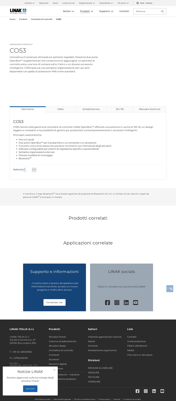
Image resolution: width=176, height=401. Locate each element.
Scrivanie (93, 345)
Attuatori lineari (57, 337)
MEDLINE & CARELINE (100, 368)
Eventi (55, 3)
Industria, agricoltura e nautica (104, 337)
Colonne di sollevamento (62, 341)
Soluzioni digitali (58, 364)
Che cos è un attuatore (139, 355)
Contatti (131, 337)
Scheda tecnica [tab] (90, 109)
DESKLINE (93, 372)
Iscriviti (30, 388)
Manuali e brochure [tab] (149, 109)
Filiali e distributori (137, 345)
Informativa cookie (42, 399)
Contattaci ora (54, 302)
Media (130, 350)
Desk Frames (56, 368)
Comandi (54, 355)
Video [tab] (60, 109)
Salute (91, 341)
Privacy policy (104, 399)
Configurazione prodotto (62, 379)
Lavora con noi (69, 3)
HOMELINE (94, 381)
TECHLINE (93, 377)
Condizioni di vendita (132, 399)
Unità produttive (136, 341)
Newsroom (44, 3)
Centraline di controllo (61, 350)
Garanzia (116, 399)
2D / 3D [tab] (120, 109)
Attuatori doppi (57, 345)
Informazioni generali (62, 399)
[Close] (54, 370)
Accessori (54, 359)
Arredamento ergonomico (102, 350)
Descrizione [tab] (27, 109)
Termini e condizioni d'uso (84, 399)
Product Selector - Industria (64, 374)
